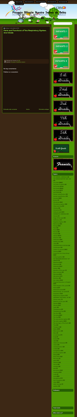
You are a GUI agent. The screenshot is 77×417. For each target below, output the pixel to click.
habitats (55, 362)
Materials (56, 266)
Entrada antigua (44, 109)
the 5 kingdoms (58, 380)
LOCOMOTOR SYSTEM (60, 245)
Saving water (57, 299)
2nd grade (13, 62)
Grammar (56, 237)
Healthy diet (56, 241)
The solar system (58, 321)
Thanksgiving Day (58, 311)
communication (57, 346)
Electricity (56, 223)
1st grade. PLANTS (58, 184)
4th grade (56, 190)
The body (56, 315)
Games (55, 235)
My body (56, 274)
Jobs (54, 243)
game (54, 360)
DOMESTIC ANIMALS (60, 214)
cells (54, 340)
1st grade (56, 182)
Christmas (56, 202)
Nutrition (56, 278)
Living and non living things (61, 253)
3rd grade (56, 188)
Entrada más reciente (10, 109)
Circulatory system (58, 204)
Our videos (56, 280)
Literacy (55, 251)
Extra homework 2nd (40, 1)
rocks (55, 374)
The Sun (55, 313)
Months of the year (59, 270)
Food (54, 229)
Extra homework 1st (29, 1)
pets (54, 368)
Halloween (56, 239)
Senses (55, 303)
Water (55, 329)
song (54, 376)
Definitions (56, 219)
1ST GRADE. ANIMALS (60, 177)
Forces (55, 231)
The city (55, 317)
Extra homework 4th (63, 1)
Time (54, 325)
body (54, 336)
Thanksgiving (57, 309)
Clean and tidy (57, 206)
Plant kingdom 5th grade (60, 285)
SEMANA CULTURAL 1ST (61, 297)
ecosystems (56, 350)
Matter (55, 268)
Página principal (19, 1)
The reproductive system (60, 319)
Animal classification (59, 196)
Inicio (28, 109)
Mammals (56, 264)
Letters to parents (58, 249)
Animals (55, 198)
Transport (56, 327)
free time (56, 358)
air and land (56, 335)
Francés (55, 233)
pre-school (56, 370)
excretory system (58, 352)
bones (55, 338)
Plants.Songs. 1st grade (60, 291)
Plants (55, 287)
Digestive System (58, 222)
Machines (56, 262)
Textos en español (19, 4)
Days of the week (58, 218)
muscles (55, 366)
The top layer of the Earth (60, 323)
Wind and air (57, 331)
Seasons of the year (59, 301)
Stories (55, 305)
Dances (55, 216)
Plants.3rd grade (58, 289)
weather (55, 386)
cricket (55, 348)
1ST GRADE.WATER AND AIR (62, 179)
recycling (56, 372)
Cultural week (57, 212)
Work (54, 333)
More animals (57, 272)
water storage (57, 384)
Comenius (56, 210)
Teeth (55, 307)
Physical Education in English (62, 282)
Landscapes (56, 247)
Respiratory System (20, 62)
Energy (55, 225)
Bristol (55, 200)
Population (56, 293)
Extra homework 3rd (52, 1)
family (55, 354)
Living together (57, 257)
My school (56, 276)
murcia (55, 364)
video (54, 382)
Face (54, 227)
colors (55, 344)
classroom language (59, 342)
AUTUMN (56, 192)
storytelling (56, 378)
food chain (56, 356)
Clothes (55, 208)
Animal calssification (59, 194)
